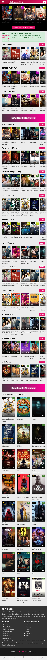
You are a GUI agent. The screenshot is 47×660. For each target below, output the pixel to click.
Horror (28, 631)
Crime (27, 635)
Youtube (34, 38)
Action (27, 625)
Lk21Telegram (7, 38)
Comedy (28, 627)
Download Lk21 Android (23, 118)
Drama (28, 629)
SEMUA (42, 44)
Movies (23, 657)
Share (42, 657)
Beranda (6, 625)
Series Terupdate (8, 629)
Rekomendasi (7, 635)
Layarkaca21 (20, 652)
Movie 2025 (7, 633)
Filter (33, 657)
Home (4, 657)
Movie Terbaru (7, 627)
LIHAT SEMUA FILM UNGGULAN (23, 28)
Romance (29, 633)
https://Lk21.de (7, 36)
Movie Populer (7, 631)
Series (14, 657)
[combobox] (26, 2)
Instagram (8, 40)
